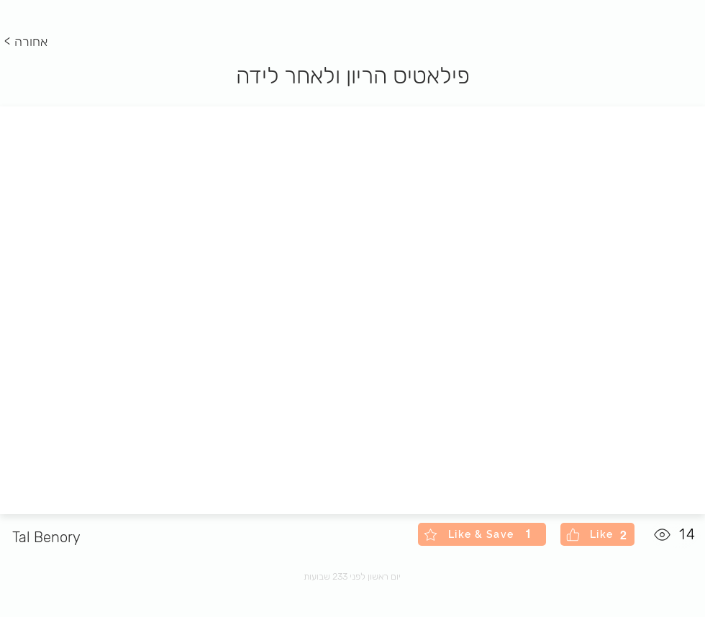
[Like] (597, 534)
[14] (676, 534)
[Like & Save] (482, 534)
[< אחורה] (28, 42)
